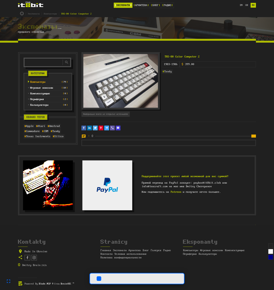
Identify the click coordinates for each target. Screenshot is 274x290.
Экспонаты (123, 5)
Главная (105, 250)
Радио (167, 5)
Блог (155, 5)
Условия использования (131, 254)
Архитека (141, 5)
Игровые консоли (211, 250)
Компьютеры (190, 250)
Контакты (106, 254)
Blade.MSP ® (46, 283)
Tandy (56, 131)
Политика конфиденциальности (121, 257)
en (241, 5)
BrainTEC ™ (67, 283)
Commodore (33, 131)
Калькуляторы (208, 254)
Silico (59, 136)
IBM (46, 131)
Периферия (190, 254)
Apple (30, 126)
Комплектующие (235, 250)
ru (253, 5)
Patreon (176, 192)
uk (246, 5)
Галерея (156, 250)
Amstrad (54, 126)
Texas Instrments (38, 136)
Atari (41, 126)
